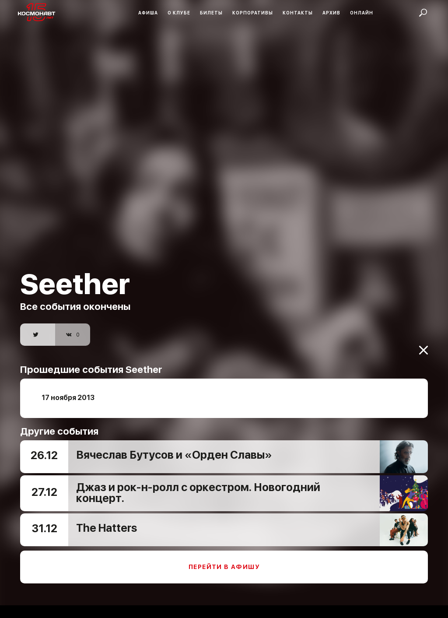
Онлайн (361, 12)
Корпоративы (252, 12)
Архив (331, 12)
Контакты (298, 12)
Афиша (148, 12)
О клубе (179, 12)
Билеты (211, 12)
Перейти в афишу (224, 561)
